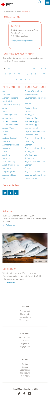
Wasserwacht (25, 320)
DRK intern (25, 376)
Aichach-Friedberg (10, 98)
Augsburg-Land (9, 171)
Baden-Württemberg (33, 91)
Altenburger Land (9, 114)
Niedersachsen (31, 108)
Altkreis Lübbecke (9, 121)
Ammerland (7, 141)
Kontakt (25, 364)
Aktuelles (25, 340)
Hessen (28, 111)
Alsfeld (5, 111)
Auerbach (6, 168)
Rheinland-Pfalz (31, 94)
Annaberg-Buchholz (10, 144)
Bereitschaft (25, 311)
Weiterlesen (10, 225)
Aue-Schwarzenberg (10, 165)
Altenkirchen (7, 118)
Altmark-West (8, 128)
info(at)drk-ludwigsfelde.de (22, 40)
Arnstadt (6, 158)
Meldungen (9, 268)
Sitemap (25, 367)
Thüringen (29, 114)
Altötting (6, 131)
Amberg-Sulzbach (9, 138)
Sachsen (28, 103)
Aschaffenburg (8, 161)
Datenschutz (25, 370)
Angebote (25, 343)
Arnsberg (6, 155)
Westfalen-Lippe (31, 121)
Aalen (4, 91)
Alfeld (4, 108)
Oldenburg (29, 141)
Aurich (5, 178)
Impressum (25, 373)
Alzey (4, 134)
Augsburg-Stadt (9, 175)
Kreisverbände (26, 11)
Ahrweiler (6, 94)
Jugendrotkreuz (25, 317)
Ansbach (6, 148)
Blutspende (25, 314)
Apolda (5, 151)
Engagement (25, 346)
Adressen (17, 11)
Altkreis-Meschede (10, 124)
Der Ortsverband (25, 337)
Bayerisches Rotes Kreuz (35, 98)
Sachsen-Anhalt (31, 128)
